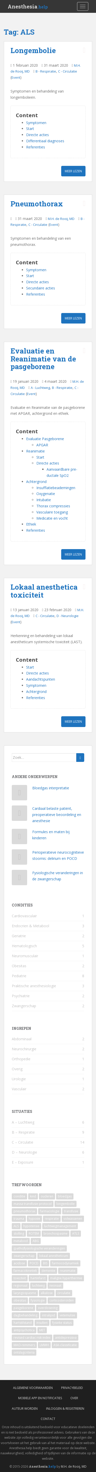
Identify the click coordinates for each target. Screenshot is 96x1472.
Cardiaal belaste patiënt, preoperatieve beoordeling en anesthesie (56, 814)
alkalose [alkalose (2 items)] (47, 1293)
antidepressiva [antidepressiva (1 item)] (66, 1337)
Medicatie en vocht (52, 518)
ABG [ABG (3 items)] (36, 1241)
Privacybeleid (72, 1388)
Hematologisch (24, 945)
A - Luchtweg (40, 387)
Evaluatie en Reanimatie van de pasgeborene (43, 358)
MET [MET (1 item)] (42, 1330)
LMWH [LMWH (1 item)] (44, 1345)
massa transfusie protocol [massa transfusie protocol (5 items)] (33, 1204)
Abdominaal (21, 1038)
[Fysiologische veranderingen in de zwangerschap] (19, 878)
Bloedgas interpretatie (50, 787)
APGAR (42, 444)
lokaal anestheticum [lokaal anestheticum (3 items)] (53, 1256)
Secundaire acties (40, 288)
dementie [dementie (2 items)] (48, 1270)
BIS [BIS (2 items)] (45, 1263)
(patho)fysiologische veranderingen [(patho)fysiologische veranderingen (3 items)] (39, 1248)
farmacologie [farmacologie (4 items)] (49, 1211)
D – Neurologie (24, 1152)
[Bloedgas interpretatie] (19, 793)
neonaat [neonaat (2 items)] (55, 1285)
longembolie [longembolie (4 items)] (65, 1204)
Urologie (19, 1078)
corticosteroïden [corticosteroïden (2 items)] (61, 1300)
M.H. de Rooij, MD (61, 218)
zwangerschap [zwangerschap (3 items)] (24, 1256)
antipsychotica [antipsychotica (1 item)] (24, 1330)
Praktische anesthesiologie (34, 985)
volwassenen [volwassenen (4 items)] (72, 1218)
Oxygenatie (45, 493)
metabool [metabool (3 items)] (21, 1241)
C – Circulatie (22, 1142)
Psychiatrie (21, 995)
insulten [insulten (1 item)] (42, 1322)
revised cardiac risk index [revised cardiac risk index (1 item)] (32, 1337)
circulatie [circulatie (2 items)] (63, 1293)
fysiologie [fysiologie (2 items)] (38, 1300)
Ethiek (31, 524)
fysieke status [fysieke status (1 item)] (62, 1322)
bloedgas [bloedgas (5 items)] (65, 1196)
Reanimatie (35, 451)
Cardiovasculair (24, 915)
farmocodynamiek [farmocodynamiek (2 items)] (65, 1263)
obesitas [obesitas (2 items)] (20, 1300)
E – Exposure (22, 1162)
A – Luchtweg (23, 1122)
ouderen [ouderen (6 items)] (47, 1196)
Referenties (35, 147)
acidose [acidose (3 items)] (19, 1263)
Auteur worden (25, 1408)
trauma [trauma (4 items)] (19, 1218)
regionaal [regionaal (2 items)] (20, 1285)
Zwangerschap (24, 1005)
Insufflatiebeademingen (55, 487)
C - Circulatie (67, 71)
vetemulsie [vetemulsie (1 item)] (67, 1315)
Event (16, 77)
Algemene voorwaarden (33, 1388)
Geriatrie (19, 935)
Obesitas (19, 965)
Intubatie (43, 499)
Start (30, 128)
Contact (48, 1419)
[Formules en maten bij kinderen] (19, 837)
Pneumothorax (36, 203)
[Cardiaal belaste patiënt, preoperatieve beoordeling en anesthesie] (19, 814)
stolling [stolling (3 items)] (19, 1233)
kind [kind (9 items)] (33, 1196)
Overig (17, 1068)
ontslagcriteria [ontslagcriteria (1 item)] (24, 1352)
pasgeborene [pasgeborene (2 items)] (23, 1308)
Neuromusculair (25, 955)
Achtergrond (36, 481)
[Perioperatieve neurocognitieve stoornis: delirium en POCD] (19, 858)
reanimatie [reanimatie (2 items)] (68, 1270)
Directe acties (37, 134)
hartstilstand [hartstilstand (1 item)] (23, 1322)
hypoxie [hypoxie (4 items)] (34, 1218)
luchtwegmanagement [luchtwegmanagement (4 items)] (60, 1226)
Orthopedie (21, 1058)
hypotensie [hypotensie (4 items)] (31, 1226)
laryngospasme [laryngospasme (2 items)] (25, 1293)
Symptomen (36, 122)
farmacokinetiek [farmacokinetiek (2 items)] (25, 1270)
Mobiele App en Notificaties (40, 1398)
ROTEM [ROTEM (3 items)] (34, 1233)
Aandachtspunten (40, 679)
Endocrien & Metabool (30, 925)
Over (74, 1398)
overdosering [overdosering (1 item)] (48, 1308)
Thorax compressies (53, 505)
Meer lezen (73, 171)
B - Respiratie (46, 71)
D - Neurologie (68, 615)
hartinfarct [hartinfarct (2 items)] (38, 1278)
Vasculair (19, 1088)
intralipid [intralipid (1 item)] (48, 1315)
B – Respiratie (23, 1132)
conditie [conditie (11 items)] (19, 1196)
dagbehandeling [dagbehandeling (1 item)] (25, 1315)
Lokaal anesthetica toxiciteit (44, 591)
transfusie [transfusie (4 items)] (71, 1211)
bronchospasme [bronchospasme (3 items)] (56, 1233)
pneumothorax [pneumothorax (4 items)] (24, 1211)
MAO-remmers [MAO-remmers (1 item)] (24, 1345)
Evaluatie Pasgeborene (45, 438)
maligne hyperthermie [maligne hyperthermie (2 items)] (66, 1278)
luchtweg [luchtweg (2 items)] (38, 1285)
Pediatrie (19, 975)
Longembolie (33, 50)
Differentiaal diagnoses (45, 140)
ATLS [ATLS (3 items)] (75, 1233)
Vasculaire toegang (52, 512)
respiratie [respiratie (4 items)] (52, 1218)
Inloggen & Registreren (65, 1408)
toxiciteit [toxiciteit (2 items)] (20, 1278)
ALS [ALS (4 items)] (16, 1226)
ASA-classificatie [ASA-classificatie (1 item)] (65, 1345)
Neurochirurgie (24, 1048)
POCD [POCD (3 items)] (34, 1263)
